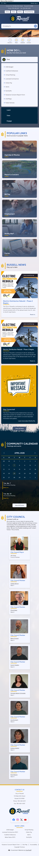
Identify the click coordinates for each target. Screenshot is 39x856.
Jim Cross (13, 555)
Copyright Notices (19, 847)
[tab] (19, 59)
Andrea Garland (15, 748)
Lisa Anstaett (14, 720)
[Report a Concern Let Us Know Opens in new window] (19, 169)
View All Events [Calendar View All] (19, 505)
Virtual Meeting (10, 75)
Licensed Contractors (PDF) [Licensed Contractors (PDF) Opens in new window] (10, 832)
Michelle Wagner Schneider (18, 693)
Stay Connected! (9, 409)
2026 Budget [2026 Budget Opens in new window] (9, 67)
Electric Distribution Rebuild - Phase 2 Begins (18, 302)
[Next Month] (35, 453)
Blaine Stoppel (14, 638)
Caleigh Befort (15, 583)
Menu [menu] (5, 3)
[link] (34, 3)
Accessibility (33, 844)
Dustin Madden (15, 665)
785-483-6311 (15, 8)
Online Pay (8, 83)
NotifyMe (8, 91)
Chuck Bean (14, 610)
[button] (35, 26)
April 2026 (20, 453)
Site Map (24, 844)
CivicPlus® (28, 850)
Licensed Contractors (12, 79)
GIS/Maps (8, 99)
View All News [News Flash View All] (19, 428)
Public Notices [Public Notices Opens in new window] (9, 103)
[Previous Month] (4, 453)
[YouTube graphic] (25, 819)
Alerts (7, 87)
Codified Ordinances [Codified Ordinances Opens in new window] (11, 71)
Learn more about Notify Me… (27, 421)
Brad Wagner (14, 775)
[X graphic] (21, 819)
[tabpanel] (19, 85)
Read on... (33, 314)
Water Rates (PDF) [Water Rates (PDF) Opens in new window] (10, 837)
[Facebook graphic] (13, 819)
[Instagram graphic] (17, 819)
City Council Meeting (9, 485)
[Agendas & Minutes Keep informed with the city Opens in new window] (19, 149)
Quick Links (19, 826)
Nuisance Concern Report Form (15, 95)
